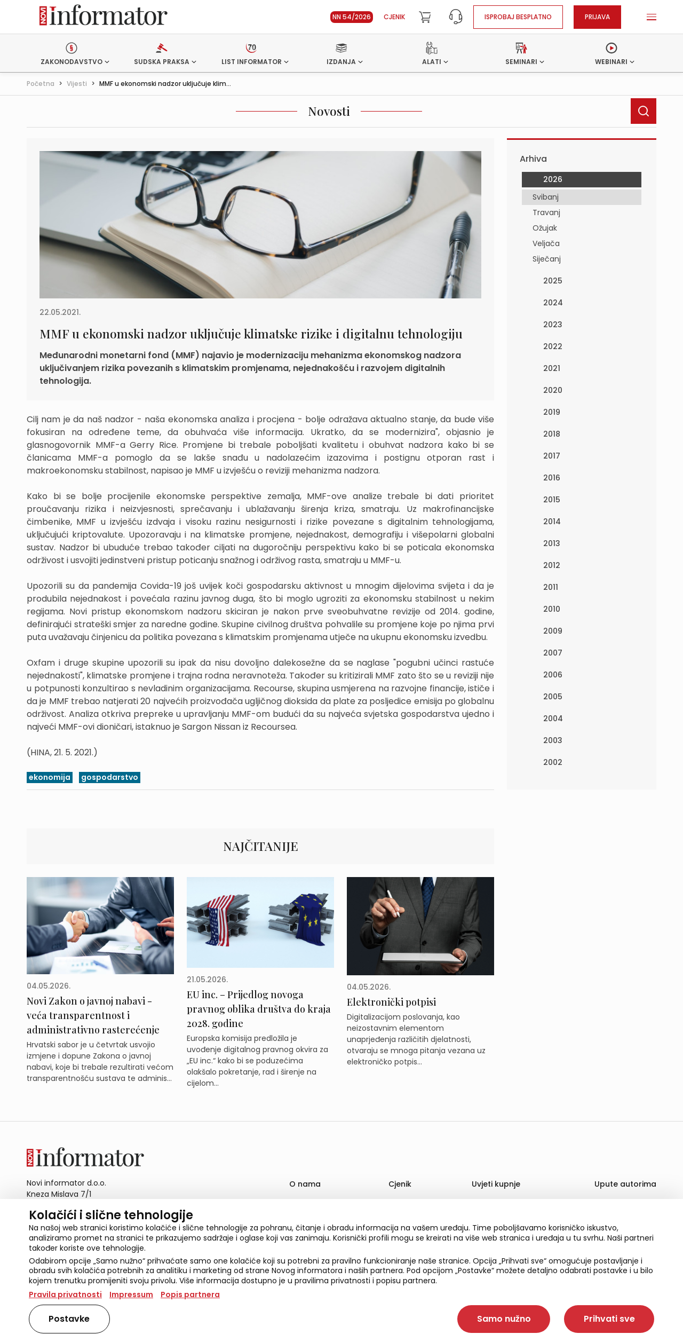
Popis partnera (190, 1294)
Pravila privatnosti (65, 1294)
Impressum (131, 1294)
